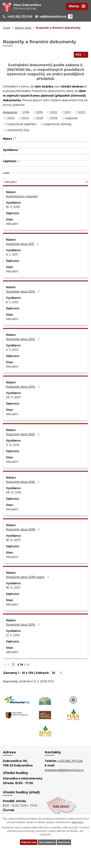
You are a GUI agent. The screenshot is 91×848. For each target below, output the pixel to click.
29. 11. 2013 (13, 397)
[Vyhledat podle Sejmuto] (45, 170)
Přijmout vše (28, 842)
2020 (53, 112)
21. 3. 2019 (12, 635)
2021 (67, 112)
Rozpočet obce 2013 (23, 339)
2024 (25, 118)
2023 (10, 118)
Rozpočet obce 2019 (23, 625)
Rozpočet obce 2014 (23, 387)
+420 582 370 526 (70, 761)
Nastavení (64, 842)
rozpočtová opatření (21, 124)
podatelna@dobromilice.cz (64, 770)
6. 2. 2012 (12, 302)
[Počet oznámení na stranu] (56, 673)
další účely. (78, 822)
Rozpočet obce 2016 (23, 482)
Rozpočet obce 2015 (23, 434)
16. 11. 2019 (13, 207)
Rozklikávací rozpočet (22, 197)
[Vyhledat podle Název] (45, 145)
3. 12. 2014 (13, 445)
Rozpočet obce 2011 (23, 244)
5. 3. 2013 (12, 350)
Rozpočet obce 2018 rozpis (28, 577)
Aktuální (12, 224)
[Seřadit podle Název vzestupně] (16, 137)
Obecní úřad (23, 27)
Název (8, 139)
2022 (81, 112)
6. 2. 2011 (12, 255)
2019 (39, 112)
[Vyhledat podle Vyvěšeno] (45, 157)
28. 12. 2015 (13, 493)
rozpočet (71, 118)
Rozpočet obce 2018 (23, 530)
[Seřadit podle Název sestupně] (16, 139)
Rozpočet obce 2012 (23, 292)
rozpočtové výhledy (57, 124)
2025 (39, 118)
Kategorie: (10, 112)
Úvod (6, 27)
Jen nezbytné (47, 842)
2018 (26, 112)
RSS (80, 55)
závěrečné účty (18, 130)
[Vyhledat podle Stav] (45, 182)
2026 (54, 118)
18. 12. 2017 (13, 540)
